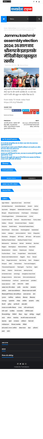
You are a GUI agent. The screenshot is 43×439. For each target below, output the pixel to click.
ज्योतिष (24, 301)
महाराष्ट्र (4, 321)
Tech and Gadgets (29, 263)
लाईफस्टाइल (5, 324)
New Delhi (32, 247)
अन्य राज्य (20, 284)
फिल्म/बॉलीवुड (6, 314)
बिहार (20, 314)
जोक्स (18, 301)
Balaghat (13, 209)
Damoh (16, 220)
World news (18, 270)
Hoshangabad (25, 230)
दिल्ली (3, 304)
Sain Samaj (22, 260)
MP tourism (37, 236)
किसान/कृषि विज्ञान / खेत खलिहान (11, 294)
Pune (14, 253)
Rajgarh (22, 257)
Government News (21, 223)
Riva (3, 260)
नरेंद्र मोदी (24, 304)
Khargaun (13, 236)
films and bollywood (29, 277)
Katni (29, 233)
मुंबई (10, 321)
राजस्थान (16, 321)
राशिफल (23, 321)
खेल (34, 294)
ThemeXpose (25, 367)
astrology (17, 274)
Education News (26, 220)
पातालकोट (20, 311)
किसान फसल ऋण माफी (29, 290)
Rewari (34, 257)
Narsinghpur (12, 247)
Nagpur (4, 247)
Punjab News (22, 253)
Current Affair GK (7, 220)
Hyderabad (35, 230)
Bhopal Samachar (13, 213)
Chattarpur (25, 213)
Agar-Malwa (5, 203)
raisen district (6, 284)
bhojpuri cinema (7, 277)
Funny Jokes (37, 220)
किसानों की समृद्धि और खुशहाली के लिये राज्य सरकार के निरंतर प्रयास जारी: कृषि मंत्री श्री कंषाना (20, 158)
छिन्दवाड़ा (32, 297)
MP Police (20, 236)
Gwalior (31, 223)
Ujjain (36, 267)
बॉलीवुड (32, 314)
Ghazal (10, 223)
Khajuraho (37, 233)
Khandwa (4, 236)
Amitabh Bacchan (7, 206)
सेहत (29, 328)
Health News (13, 226)
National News (12, 28)
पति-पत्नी (4, 311)
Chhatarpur (34, 213)
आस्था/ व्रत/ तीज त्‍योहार (8, 287)
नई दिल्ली (16, 304)
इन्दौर (18, 287)
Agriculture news (17, 203)
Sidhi (10, 263)
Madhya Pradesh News (8, 240)
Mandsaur (14, 243)
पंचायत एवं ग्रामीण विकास (9, 307)
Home (5, 28)
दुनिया (9, 304)
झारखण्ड (31, 301)
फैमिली (14, 314)
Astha (36, 206)
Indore (4, 233)
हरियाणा (35, 328)
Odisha (15, 250)
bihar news (17, 277)
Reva (28, 257)
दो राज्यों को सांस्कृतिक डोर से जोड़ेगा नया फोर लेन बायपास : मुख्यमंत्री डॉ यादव (19, 144)
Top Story (29, 267)
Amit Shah (27, 203)
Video (3, 270)
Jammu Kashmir (21, 233)
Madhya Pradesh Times (25, 240)
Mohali (21, 243)
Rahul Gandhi (32, 253)
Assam (30, 206)
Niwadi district (6, 250)
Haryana (4, 226)
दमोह (37, 301)
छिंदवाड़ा (25, 297)
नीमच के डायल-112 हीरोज (9, 151)
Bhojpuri (35, 209)
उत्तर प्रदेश (25, 287)
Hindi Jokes (15, 230)
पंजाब (20, 307)
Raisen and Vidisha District (10, 257)
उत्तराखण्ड (33, 287)
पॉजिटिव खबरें (29, 311)
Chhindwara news (21, 216)
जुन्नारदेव (11, 301)
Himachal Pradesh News (26, 226)
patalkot (33, 280)
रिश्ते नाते (30, 321)
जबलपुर (4, 301)
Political (31, 250)
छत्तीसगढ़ (18, 297)
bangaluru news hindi (28, 274)
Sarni (29, 260)
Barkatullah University (24, 209)
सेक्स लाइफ (22, 328)
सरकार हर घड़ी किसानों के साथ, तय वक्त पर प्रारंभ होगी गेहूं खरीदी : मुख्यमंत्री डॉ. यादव (21, 154)
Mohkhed (28, 243)
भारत (3, 318)
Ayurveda (5, 209)
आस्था (27, 284)
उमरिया (4, 290)
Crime (31, 216)
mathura (15, 280)
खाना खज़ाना (27, 294)
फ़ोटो (8, 331)
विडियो (25, 324)
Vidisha (10, 270)
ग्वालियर (10, 297)
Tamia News (18, 263)
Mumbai (36, 243)
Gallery (4, 223)
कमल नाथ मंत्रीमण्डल (14, 290)
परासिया (12, 311)
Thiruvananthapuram (8, 267)
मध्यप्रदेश (15, 318)
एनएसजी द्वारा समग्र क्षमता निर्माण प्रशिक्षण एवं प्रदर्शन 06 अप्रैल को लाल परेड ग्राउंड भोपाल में (21, 148)
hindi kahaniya (6, 280)
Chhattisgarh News (8, 216)
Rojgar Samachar (12, 260)
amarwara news (7, 274)
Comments (31, 178)
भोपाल (9, 318)
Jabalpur (10, 233)
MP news (28, 236)
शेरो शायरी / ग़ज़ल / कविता (9, 328)
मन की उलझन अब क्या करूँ (28, 318)
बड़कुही (38, 314)
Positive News (6, 253)
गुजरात (4, 297)
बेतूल (25, 314)
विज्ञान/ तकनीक (15, 324)
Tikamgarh (20, 267)
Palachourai (23, 250)
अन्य (14, 284)
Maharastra (5, 243)
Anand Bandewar (20, 206)
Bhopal (4, 213)
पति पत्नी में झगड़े (28, 307)
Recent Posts (11, 178)
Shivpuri (4, 263)
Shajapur (36, 260)
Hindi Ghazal (5, 230)
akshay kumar (28, 270)
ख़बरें (3, 331)
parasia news (25, 280)
